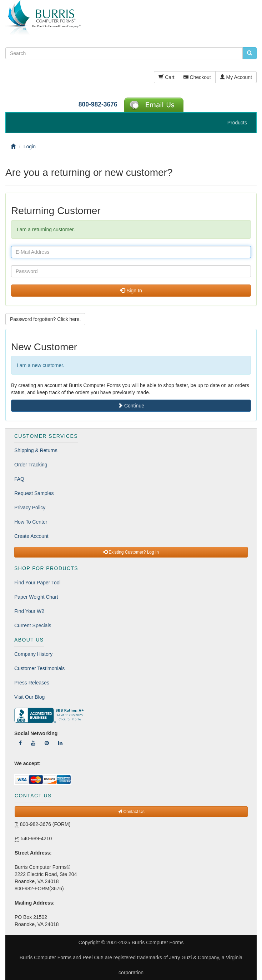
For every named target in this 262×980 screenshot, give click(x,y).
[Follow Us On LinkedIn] (60, 743)
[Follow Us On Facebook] (20, 743)
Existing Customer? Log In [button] (131, 552)
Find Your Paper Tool (37, 582)
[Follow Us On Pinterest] (47, 743)
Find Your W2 (29, 611)
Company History (33, 654)
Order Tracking (30, 464)
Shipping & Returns (35, 450)
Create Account (31, 536)
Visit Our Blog (29, 697)
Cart (166, 77)
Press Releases (31, 682)
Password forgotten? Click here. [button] (45, 319)
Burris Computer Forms (157, 942)
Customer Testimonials (39, 668)
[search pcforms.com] (249, 53)
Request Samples (34, 493)
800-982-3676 (98, 104)
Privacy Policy (29, 507)
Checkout (197, 77)
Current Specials (32, 625)
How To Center (30, 522)
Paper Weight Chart (36, 597)
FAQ (19, 479)
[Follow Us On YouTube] (33, 743)
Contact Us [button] (131, 811)
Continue (131, 406)
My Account (236, 77)
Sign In (131, 290)
